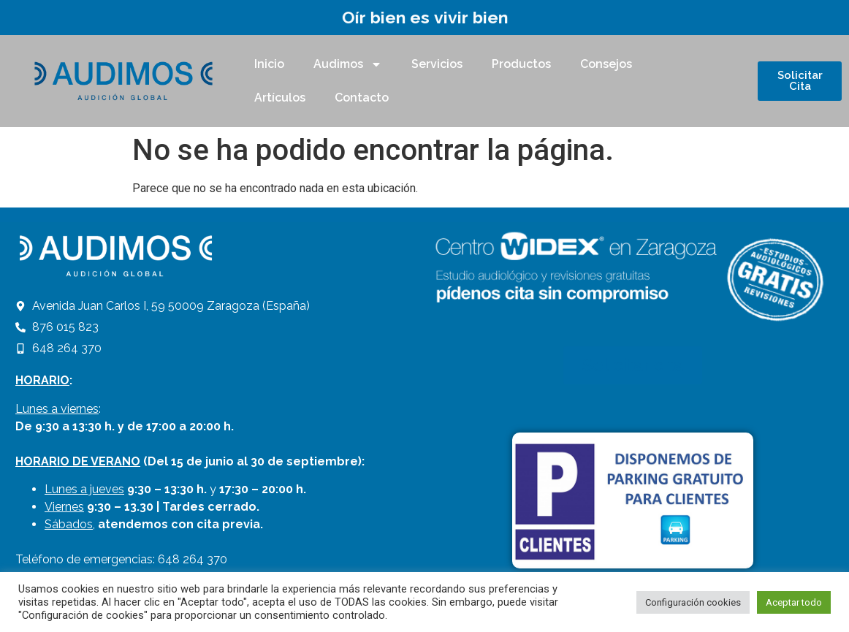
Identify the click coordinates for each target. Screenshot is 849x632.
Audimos (347, 64)
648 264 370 (192, 559)
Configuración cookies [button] (693, 602)
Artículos (279, 97)
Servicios (436, 64)
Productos (521, 64)
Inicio (269, 64)
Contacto (362, 97)
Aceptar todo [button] (794, 602)
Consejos (606, 64)
